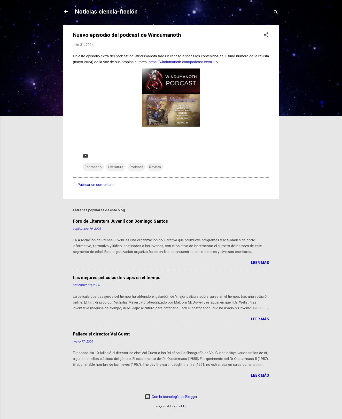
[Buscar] (276, 13)
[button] (266, 35)
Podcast (136, 167)
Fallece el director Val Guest (101, 333)
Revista (155, 167)
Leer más (260, 262)
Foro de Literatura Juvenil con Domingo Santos (120, 221)
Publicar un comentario (96, 185)
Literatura (115, 167)
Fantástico (93, 167)
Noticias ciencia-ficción (106, 11)
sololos (183, 406)
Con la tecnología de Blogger (171, 397)
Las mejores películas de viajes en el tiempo (117, 277)
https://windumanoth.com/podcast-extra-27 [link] (183, 62)
